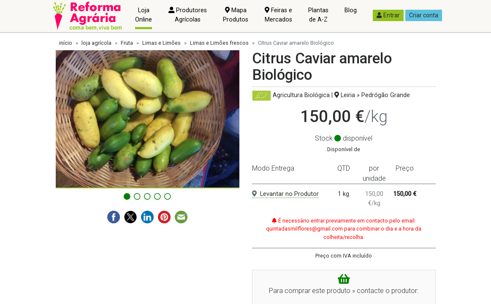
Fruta (127, 43)
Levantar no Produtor (285, 194)
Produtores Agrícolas (187, 15)
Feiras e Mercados (278, 15)
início (65, 43)
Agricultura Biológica (301, 95)
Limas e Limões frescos (219, 43)
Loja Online (143, 15)
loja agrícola (96, 43)
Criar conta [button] (423, 15)
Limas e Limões (161, 43)
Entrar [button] (388, 15)
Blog (351, 10)
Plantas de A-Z (318, 15)
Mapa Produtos (235, 15)
